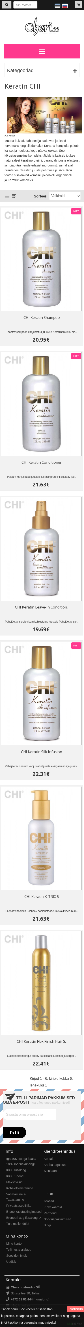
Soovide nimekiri (17, 1255)
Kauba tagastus (55, 1165)
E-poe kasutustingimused (23, 1211)
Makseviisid (14, 1182)
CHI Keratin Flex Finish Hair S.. (42, 1041)
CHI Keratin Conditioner (42, 462)
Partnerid (50, 1213)
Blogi (47, 1225)
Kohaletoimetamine (19, 1188)
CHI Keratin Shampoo (42, 317)
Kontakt (49, 1159)
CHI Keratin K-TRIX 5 (41, 896)
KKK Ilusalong (16, 1170)
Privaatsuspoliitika (18, 1205)
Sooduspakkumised (57, 1219)
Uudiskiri (12, 1261)
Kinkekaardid (53, 1207)
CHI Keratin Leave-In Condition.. (41, 607)
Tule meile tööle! (17, 1223)
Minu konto (14, 1243)
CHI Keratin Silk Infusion (41, 751)
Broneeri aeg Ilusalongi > (23, 1217)
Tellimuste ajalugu (18, 1249)
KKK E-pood (15, 1176)
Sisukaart (50, 1171)
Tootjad (49, 1201)
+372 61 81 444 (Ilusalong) (30, 1299)
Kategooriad (20, 70)
